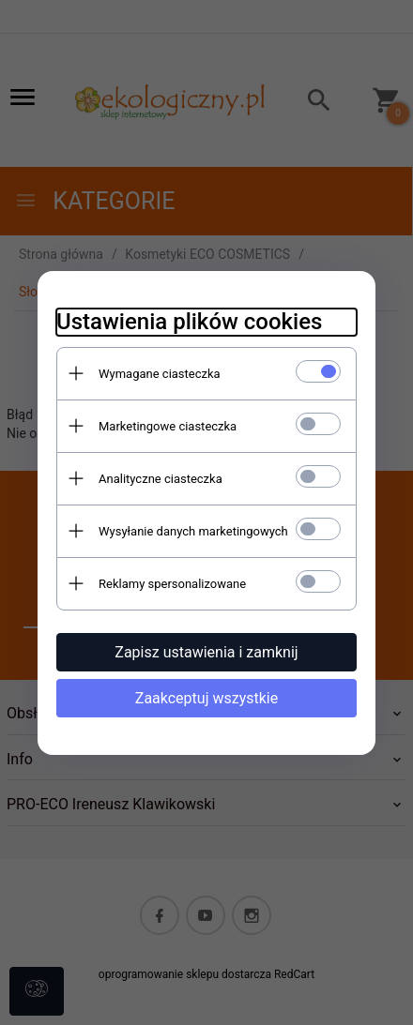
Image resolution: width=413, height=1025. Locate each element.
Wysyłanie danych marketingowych (193, 531)
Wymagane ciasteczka (160, 374)
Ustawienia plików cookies (189, 322)
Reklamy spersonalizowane (172, 584)
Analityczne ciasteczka (160, 479)
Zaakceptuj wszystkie (206, 698)
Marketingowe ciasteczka (168, 426)
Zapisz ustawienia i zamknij (206, 652)
